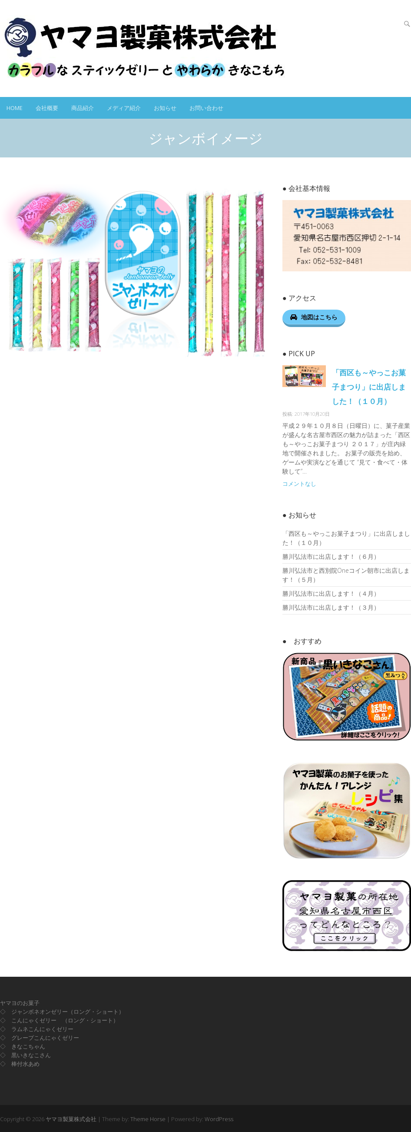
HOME (15, 108)
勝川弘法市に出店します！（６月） (331, 556)
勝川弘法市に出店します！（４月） (331, 593)
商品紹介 (82, 108)
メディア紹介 (124, 108)
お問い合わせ (206, 108)
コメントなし (299, 484)
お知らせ (165, 108)
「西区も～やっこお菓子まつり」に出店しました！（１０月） (369, 386)
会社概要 (47, 108)
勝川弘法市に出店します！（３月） (331, 607)
